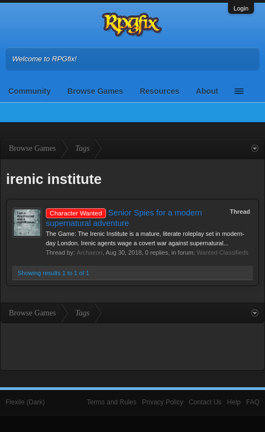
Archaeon (90, 252)
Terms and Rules (111, 402)
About (207, 91)
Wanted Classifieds (222, 252)
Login (241, 8)
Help (234, 402)
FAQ (252, 402)
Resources (159, 91)
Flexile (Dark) (25, 402)
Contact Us (205, 402)
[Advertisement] (132, 345)
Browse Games (95, 91)
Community (29, 91)
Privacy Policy (162, 402)
